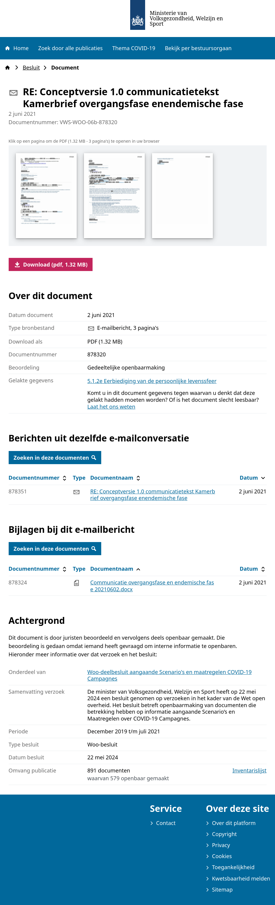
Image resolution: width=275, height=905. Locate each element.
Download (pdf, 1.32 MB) (51, 264)
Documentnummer (38, 478)
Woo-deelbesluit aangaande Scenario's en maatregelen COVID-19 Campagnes (169, 675)
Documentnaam (116, 478)
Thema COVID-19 (133, 48)
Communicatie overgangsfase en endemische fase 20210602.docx (152, 586)
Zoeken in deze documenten (55, 457)
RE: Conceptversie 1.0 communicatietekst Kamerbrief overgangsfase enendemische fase (152, 495)
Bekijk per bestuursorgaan (198, 48)
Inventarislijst (250, 770)
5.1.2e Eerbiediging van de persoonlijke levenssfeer (152, 380)
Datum (253, 478)
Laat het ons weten (111, 406)
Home (16, 48)
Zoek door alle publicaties (70, 48)
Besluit (33, 67)
